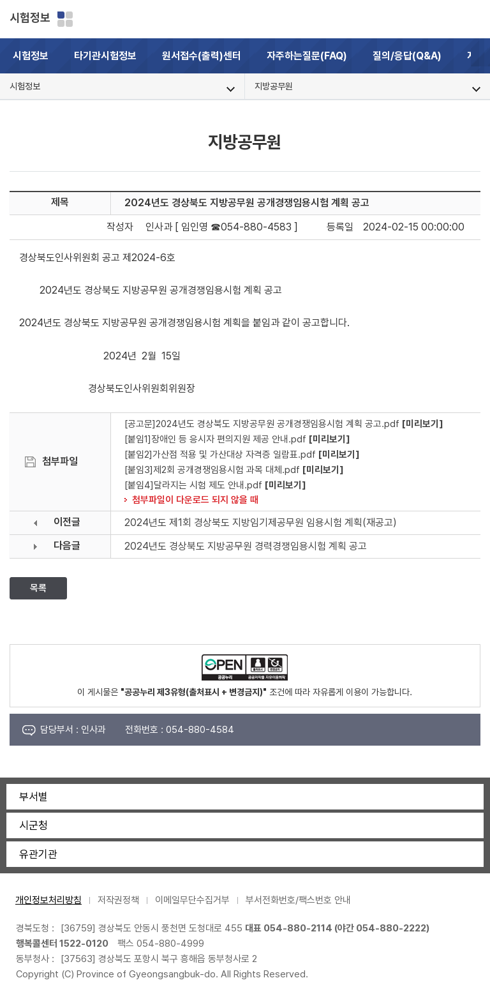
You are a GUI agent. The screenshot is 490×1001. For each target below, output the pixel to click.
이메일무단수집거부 (192, 900)
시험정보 (30, 17)
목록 (38, 588)
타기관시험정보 (105, 56)
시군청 (33, 825)
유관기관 (38, 854)
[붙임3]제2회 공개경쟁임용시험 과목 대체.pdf (212, 469)
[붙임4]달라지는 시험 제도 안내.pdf (193, 484)
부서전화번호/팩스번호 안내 (298, 900)
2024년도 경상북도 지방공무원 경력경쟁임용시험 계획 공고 (245, 546)
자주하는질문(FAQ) (307, 56)
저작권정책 (118, 900)
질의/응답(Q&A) (407, 56)
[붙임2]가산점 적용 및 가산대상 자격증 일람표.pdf (220, 454)
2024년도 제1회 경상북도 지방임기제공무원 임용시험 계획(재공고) (260, 522)
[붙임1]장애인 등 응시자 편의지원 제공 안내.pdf (215, 438)
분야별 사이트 (65, 19)
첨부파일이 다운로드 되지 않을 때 (195, 499)
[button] (480, 55)
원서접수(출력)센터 (201, 56)
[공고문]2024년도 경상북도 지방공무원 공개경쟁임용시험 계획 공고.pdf (261, 423)
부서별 (33, 796)
